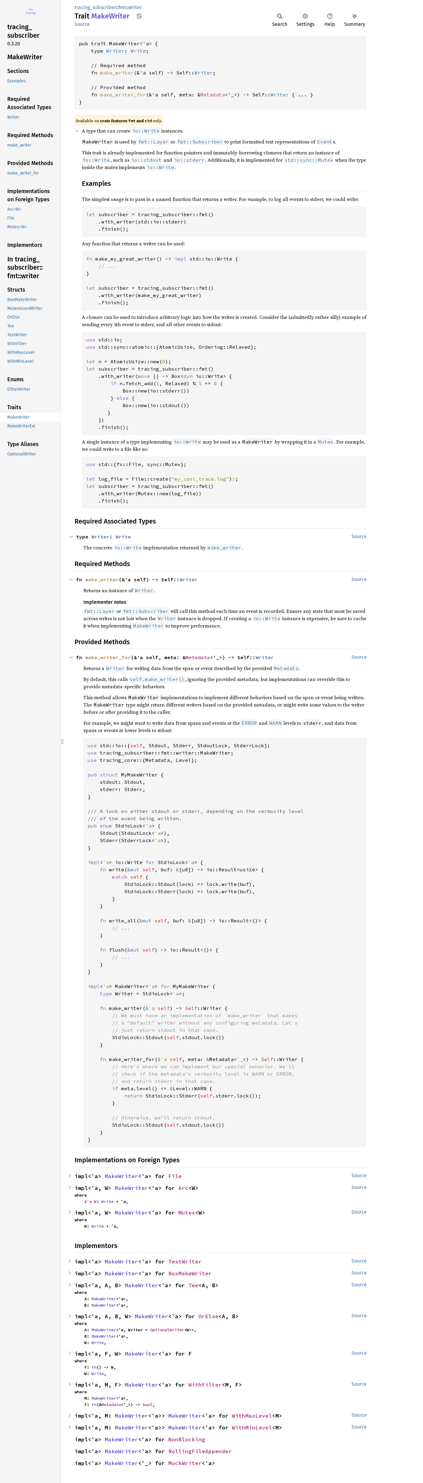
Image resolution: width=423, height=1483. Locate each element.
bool (147, 1404)
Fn (94, 1367)
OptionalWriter (167, 1330)
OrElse (208, 1316)
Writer (115, 51)
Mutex (186, 1212)
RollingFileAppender (200, 1451)
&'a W (90, 1201)
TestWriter (185, 1261)
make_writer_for (123, 95)
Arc (183, 1187)
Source (82, 24)
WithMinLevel (252, 1427)
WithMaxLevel (252, 1415)
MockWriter (185, 1463)
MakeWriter (121, 1176)
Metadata (213, 95)
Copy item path (139, 16)
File (175, 1176)
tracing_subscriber (95, 7)
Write (138, 51)
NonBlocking (186, 1439)
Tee (193, 1285)
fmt (122, 7)
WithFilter (205, 1384)
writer (135, 7)
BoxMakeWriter (190, 1273)
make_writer (117, 73)
